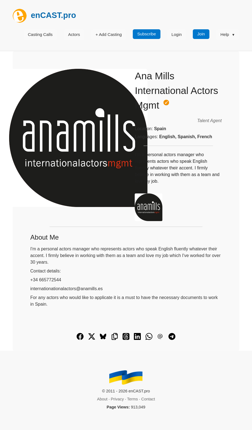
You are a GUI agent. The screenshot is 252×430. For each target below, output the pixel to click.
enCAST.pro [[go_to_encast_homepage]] (44, 15)
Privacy (117, 399)
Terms (132, 399)
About (102, 399)
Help (224, 34)
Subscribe (146, 34)
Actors (74, 34)
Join (201, 34)
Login (177, 34)
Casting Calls (40, 34)
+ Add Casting (108, 34)
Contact (148, 399)
